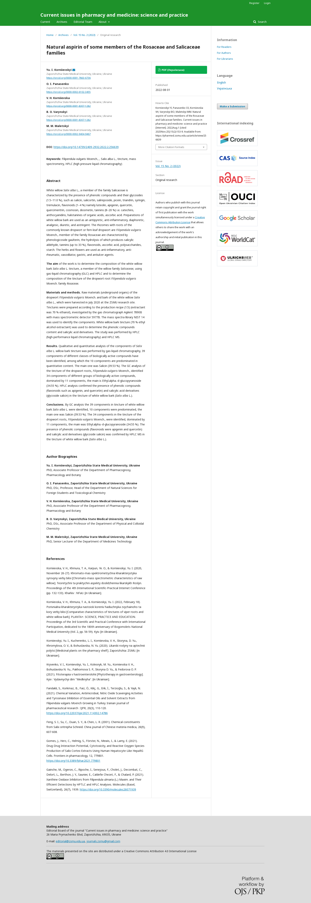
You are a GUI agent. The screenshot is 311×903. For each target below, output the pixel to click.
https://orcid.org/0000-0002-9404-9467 (68, 134)
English (221, 82)
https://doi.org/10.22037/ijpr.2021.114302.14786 (77, 713)
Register (254, 3)
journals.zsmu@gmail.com (103, 841)
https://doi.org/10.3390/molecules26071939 (108, 789)
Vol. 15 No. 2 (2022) (84, 35)
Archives (62, 22)
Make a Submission (232, 106)
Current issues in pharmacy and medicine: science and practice (114, 15)
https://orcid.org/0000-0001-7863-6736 (68, 78)
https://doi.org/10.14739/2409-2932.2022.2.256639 (86, 147)
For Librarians (225, 59)
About (103, 22)
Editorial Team (83, 22)
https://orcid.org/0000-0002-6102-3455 (68, 92)
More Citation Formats (171, 147)
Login (267, 3)
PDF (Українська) (172, 70)
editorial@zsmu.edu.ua (70, 841)
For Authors (224, 53)
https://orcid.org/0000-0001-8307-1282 (68, 106)
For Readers (224, 47)
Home (50, 35)
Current (45, 22)
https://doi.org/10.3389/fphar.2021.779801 (73, 761)
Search (262, 22)
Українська (224, 88)
